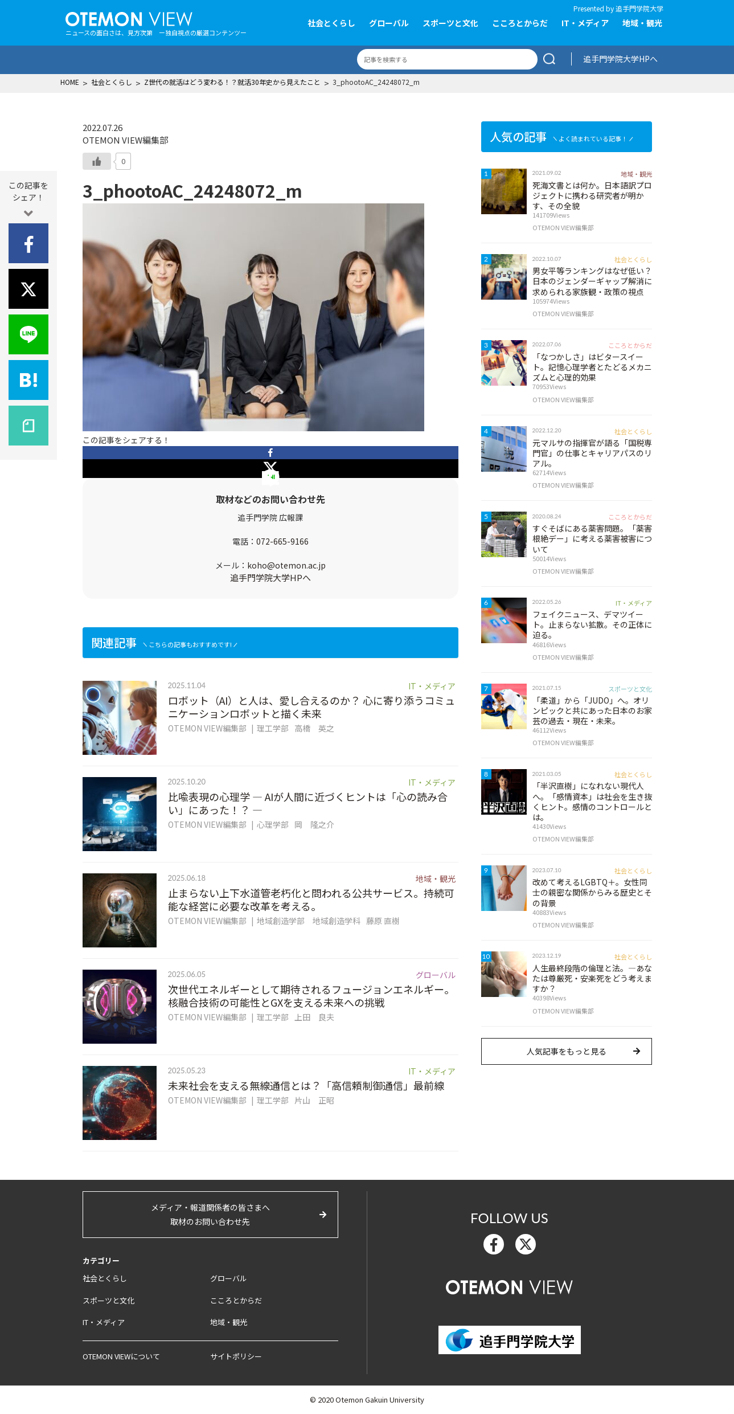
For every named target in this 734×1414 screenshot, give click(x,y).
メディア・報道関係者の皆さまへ (210, 1215)
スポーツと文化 (450, 22)
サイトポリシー (236, 1356)
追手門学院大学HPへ (620, 58)
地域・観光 (642, 22)
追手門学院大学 (639, 8)
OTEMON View (509, 1285)
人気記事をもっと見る (566, 1051)
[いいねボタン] (97, 161)
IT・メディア (585, 22)
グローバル (389, 22)
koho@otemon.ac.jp (286, 565)
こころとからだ (520, 22)
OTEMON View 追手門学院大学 (128, 17)
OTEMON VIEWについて (121, 1356)
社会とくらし (331, 22)
